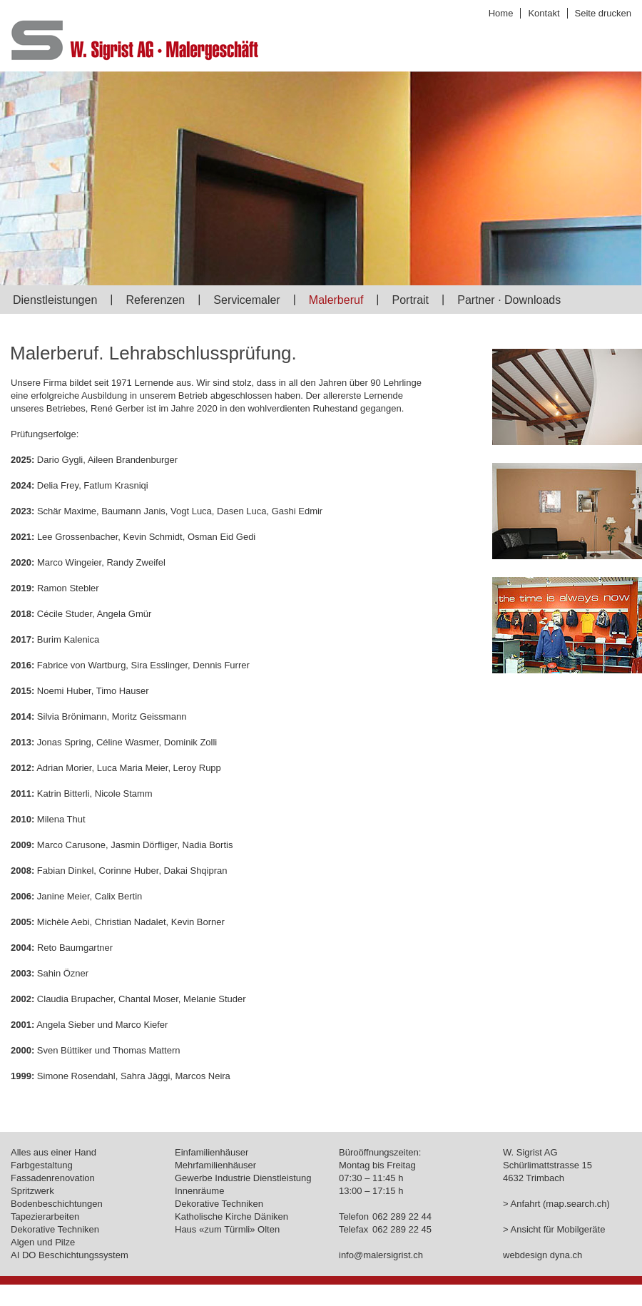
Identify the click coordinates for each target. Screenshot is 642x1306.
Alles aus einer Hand (53, 1152)
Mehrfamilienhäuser (215, 1165)
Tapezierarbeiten (45, 1216)
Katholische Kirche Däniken (231, 1216)
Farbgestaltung (42, 1165)
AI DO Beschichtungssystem (69, 1255)
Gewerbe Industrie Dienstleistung (243, 1178)
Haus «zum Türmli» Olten (227, 1229)
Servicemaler (246, 300)
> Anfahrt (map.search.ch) (556, 1203)
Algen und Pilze (43, 1242)
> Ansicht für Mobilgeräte (554, 1229)
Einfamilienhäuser (211, 1152)
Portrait (410, 300)
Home (501, 13)
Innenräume (199, 1190)
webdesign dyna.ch (542, 1255)
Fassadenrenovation (53, 1178)
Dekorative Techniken (55, 1229)
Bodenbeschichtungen (57, 1203)
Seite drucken (603, 13)
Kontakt (543, 13)
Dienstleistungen (55, 300)
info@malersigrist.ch (381, 1255)
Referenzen (155, 300)
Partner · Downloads (509, 300)
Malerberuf (336, 300)
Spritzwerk (32, 1190)
